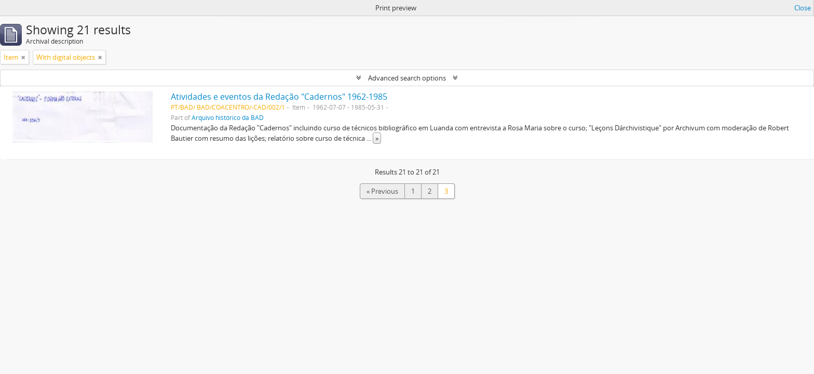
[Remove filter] (23, 57)
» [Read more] (376, 138)
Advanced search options (407, 78)
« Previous (382, 191)
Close (802, 7)
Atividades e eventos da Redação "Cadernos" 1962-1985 (279, 96)
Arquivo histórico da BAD (228, 117)
